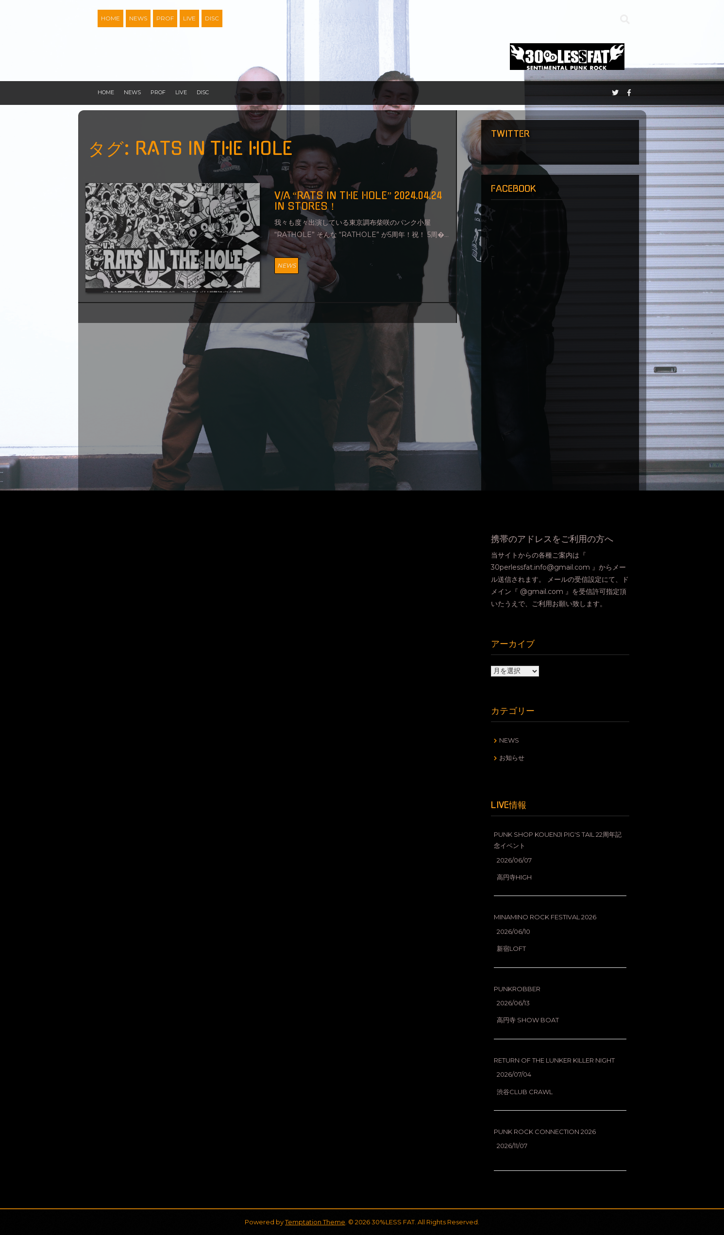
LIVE (189, 18)
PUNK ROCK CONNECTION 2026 (545, 1131)
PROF (165, 18)
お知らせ (511, 757)
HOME (110, 18)
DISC (212, 18)
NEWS (138, 18)
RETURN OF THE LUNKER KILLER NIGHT (554, 1060)
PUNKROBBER (517, 989)
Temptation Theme (315, 1222)
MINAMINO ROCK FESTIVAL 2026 (545, 917)
